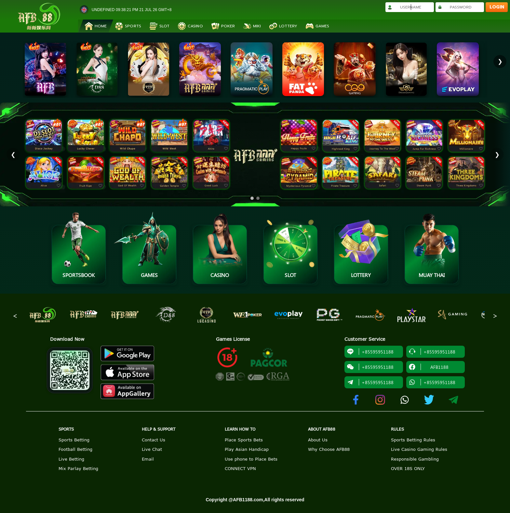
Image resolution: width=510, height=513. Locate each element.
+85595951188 (370, 351)
